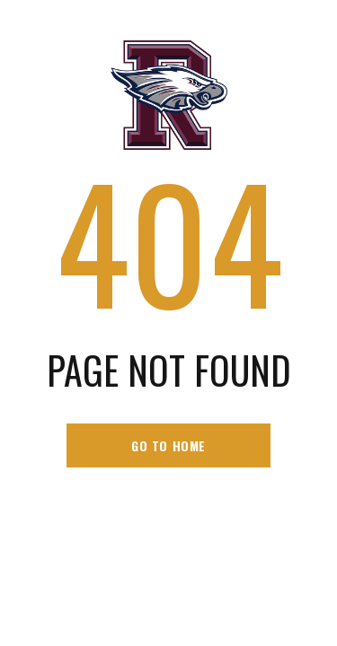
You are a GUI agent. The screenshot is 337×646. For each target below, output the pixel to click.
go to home (168, 445)
